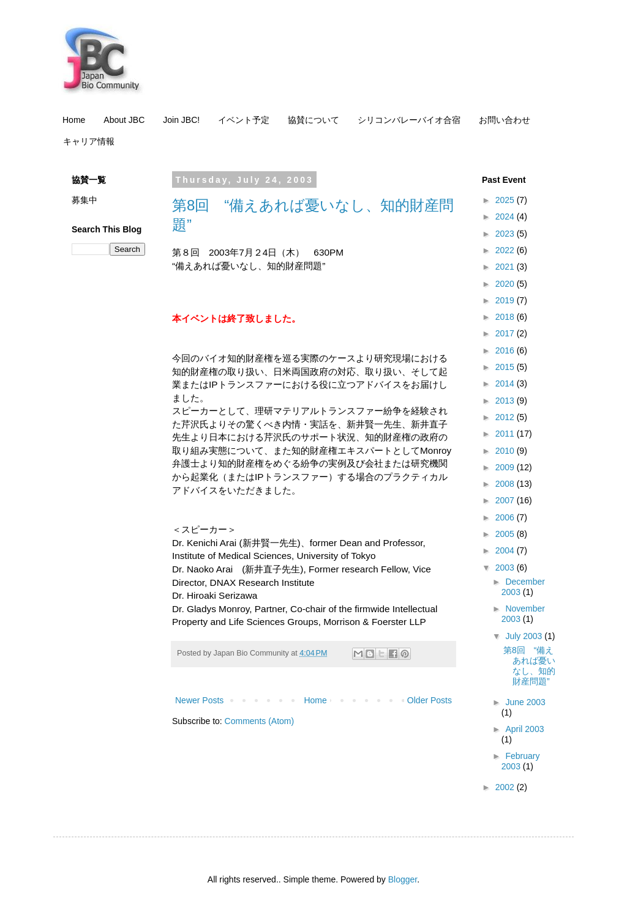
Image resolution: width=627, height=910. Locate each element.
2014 (506, 383)
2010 (506, 451)
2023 (506, 234)
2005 (506, 534)
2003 (506, 567)
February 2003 (520, 761)
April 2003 (524, 729)
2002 (506, 787)
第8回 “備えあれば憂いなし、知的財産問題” (529, 665)
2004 (506, 550)
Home (73, 120)
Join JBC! (181, 120)
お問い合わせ (504, 120)
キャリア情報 (89, 141)
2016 (506, 350)
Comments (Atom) (260, 721)
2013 (506, 400)
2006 (506, 517)
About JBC (124, 120)
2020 (506, 284)
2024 (506, 216)
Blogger (402, 879)
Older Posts (429, 700)
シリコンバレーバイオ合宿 (409, 120)
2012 (506, 417)
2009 (506, 467)
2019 (506, 300)
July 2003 (524, 636)
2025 (506, 200)
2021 (506, 267)
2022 (506, 250)
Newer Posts (199, 700)
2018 (506, 317)
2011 (506, 433)
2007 (506, 500)
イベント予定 (243, 120)
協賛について (313, 120)
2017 (506, 333)
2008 (506, 484)
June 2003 (525, 702)
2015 (506, 367)
